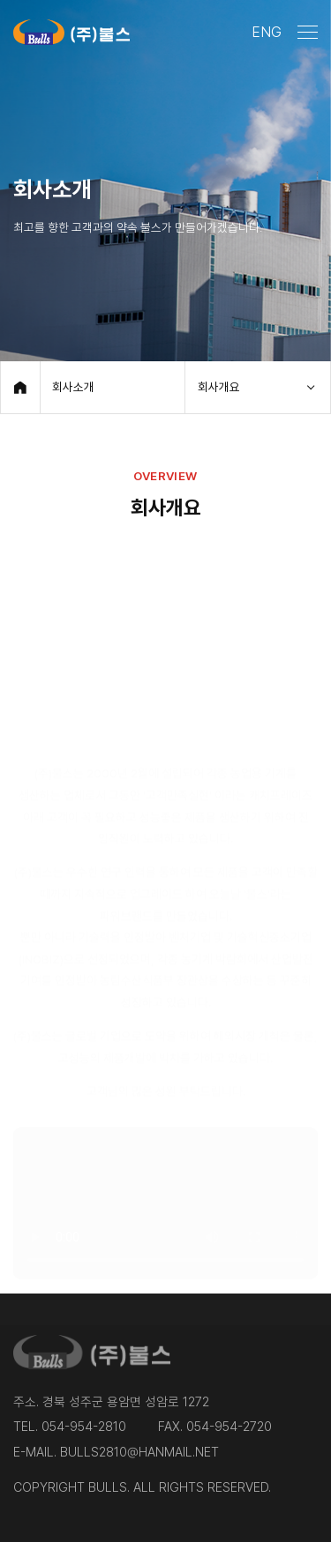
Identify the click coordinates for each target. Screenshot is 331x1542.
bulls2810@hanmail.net (139, 1452)
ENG (267, 32)
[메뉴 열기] (307, 32)
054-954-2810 (83, 1427)
